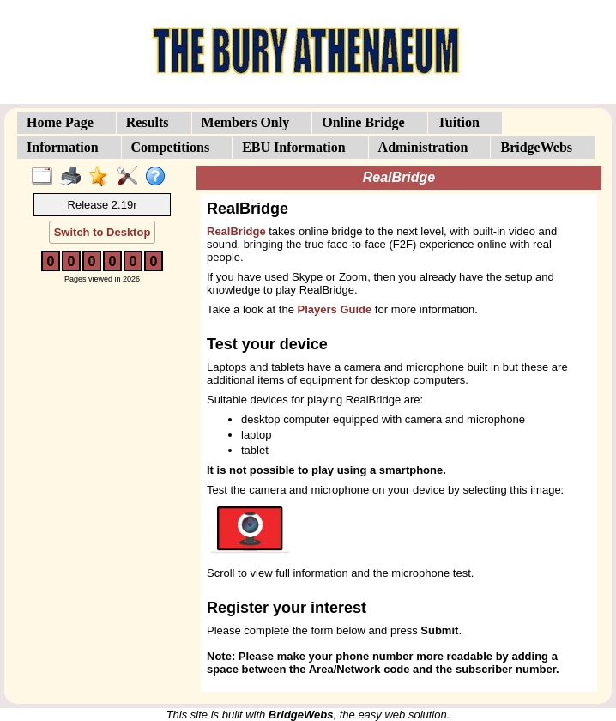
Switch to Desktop (102, 232)
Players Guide (335, 309)
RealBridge (236, 231)
